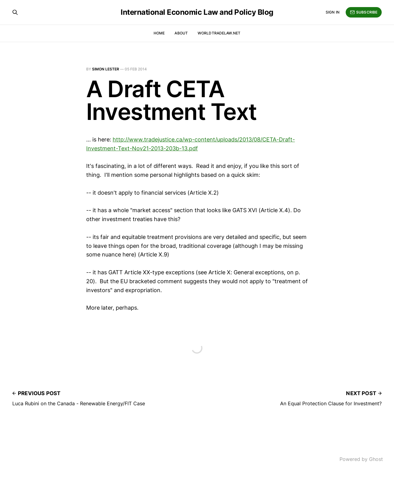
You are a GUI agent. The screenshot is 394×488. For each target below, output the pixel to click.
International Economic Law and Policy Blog (197, 12)
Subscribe (363, 12)
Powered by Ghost (361, 459)
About (181, 33)
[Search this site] (15, 12)
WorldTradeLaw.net (219, 33)
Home (159, 33)
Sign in (333, 12)
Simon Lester (105, 69)
